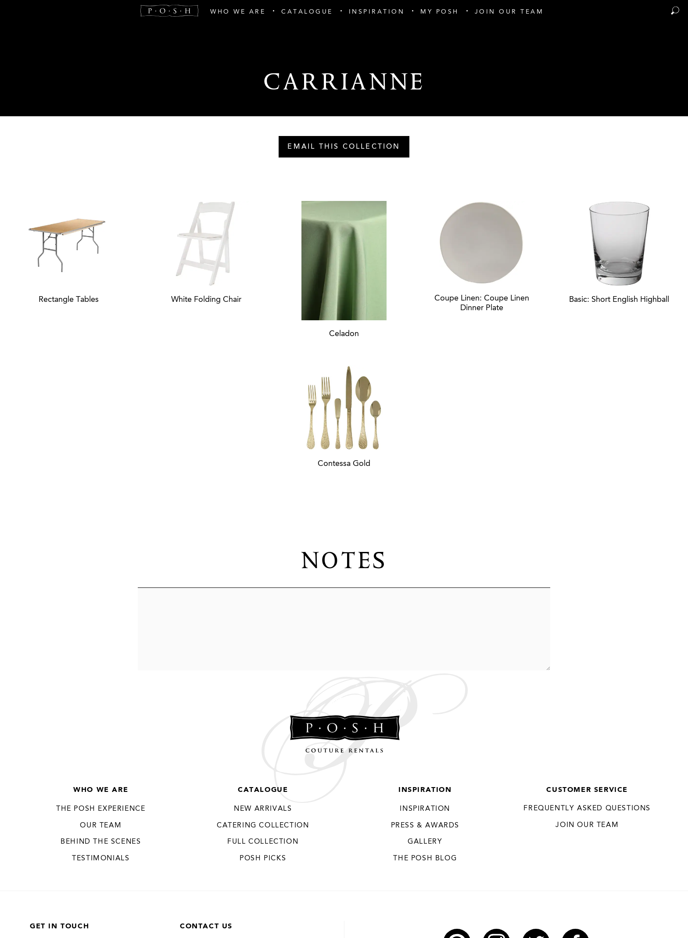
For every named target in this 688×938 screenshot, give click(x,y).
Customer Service (587, 790)
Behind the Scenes (101, 841)
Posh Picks (263, 858)
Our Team (101, 825)
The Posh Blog (425, 858)
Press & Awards (425, 825)
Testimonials (100, 858)
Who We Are (100, 790)
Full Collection (262, 841)
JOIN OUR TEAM (587, 825)
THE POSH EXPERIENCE (100, 809)
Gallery (425, 841)
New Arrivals (263, 809)
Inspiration (425, 790)
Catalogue (263, 790)
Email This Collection (343, 146)
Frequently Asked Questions (587, 808)
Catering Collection (263, 825)
